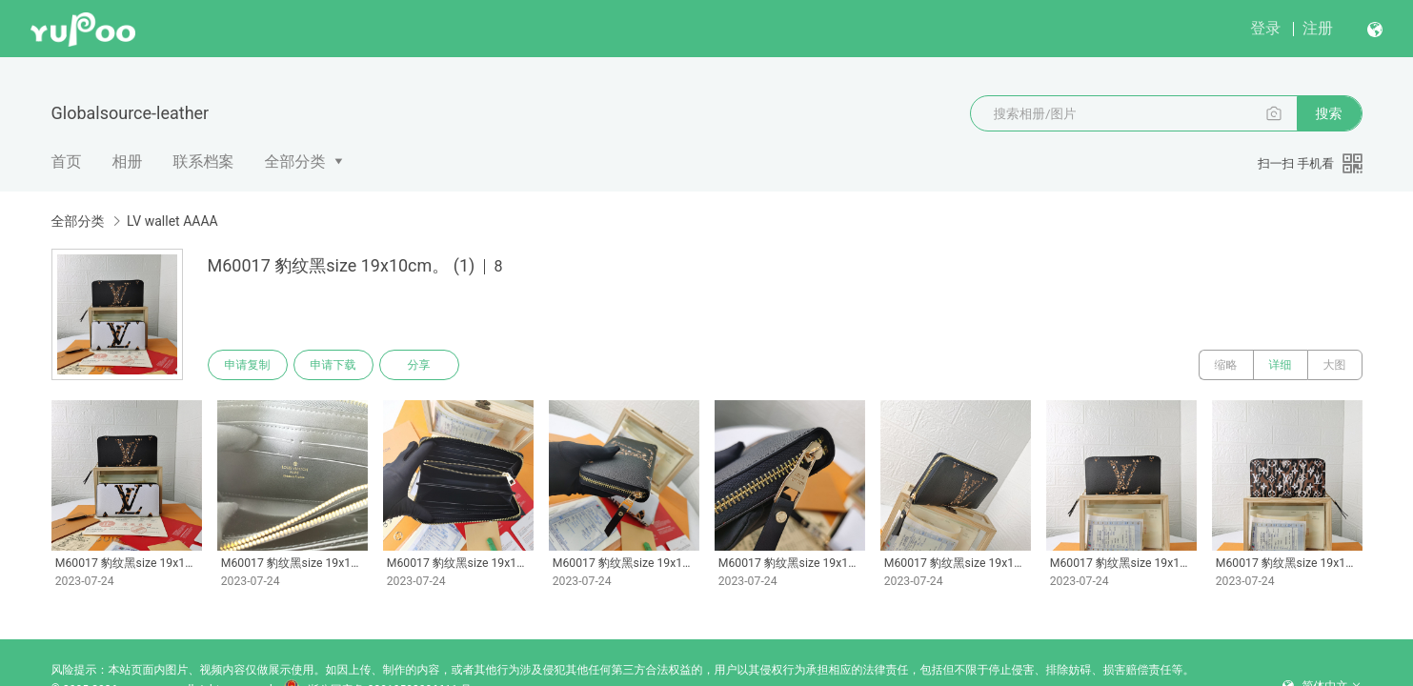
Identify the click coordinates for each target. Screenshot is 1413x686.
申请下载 (333, 365)
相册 (127, 161)
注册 (1317, 28)
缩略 (1226, 365)
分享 (419, 365)
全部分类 (295, 161)
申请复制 (248, 365)
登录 (1265, 28)
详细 (1280, 365)
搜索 (1329, 113)
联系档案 (203, 161)
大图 (1334, 365)
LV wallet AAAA (172, 221)
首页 (66, 161)
